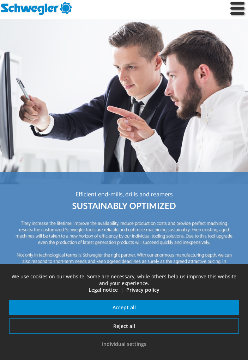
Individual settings (124, 344)
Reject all (124, 326)
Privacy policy (142, 289)
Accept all (124, 307)
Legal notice (103, 289)
